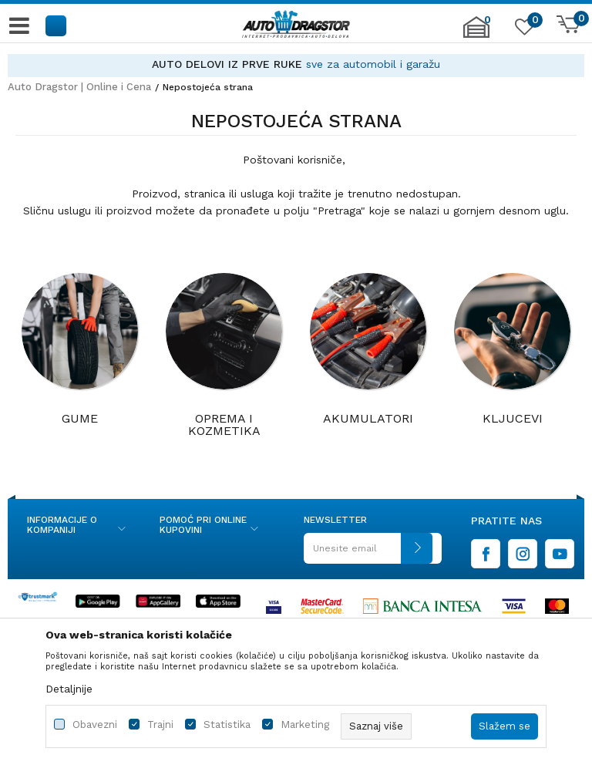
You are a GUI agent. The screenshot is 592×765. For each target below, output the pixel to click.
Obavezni (94, 724)
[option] (296, 64)
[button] (56, 25)
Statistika (227, 724)
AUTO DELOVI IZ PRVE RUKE (227, 64)
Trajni (160, 724)
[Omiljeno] (522, 30)
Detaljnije (68, 688)
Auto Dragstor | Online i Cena (79, 87)
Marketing (305, 724)
